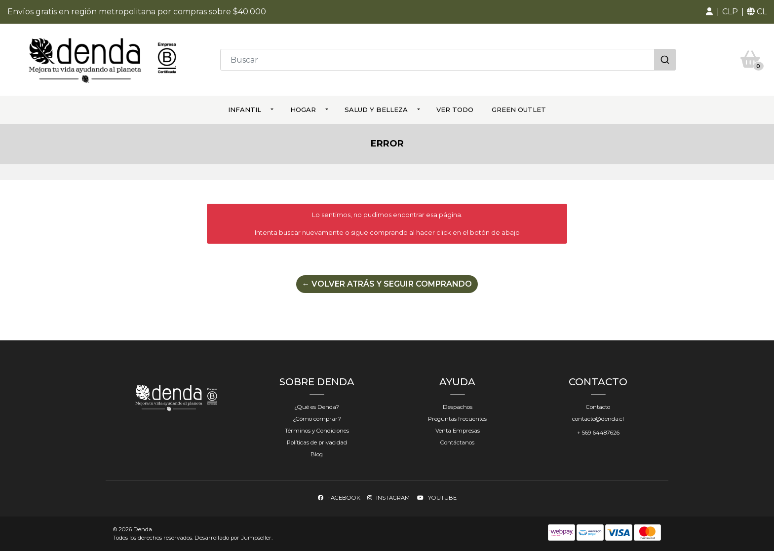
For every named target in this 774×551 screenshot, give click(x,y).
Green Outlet (519, 109)
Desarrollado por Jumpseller (232, 537)
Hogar (303, 109)
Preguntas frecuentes (457, 418)
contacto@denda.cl (598, 418)
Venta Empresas (457, 430)
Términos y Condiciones (317, 430)
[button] (709, 12)
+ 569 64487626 (598, 432)
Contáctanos (457, 442)
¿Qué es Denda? (316, 406)
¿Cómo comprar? (317, 418)
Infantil (244, 109)
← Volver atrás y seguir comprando (387, 283)
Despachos (457, 406)
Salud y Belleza (376, 109)
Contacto (598, 406)
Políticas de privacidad (317, 442)
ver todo (454, 109)
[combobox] (448, 60)
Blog (316, 453)
